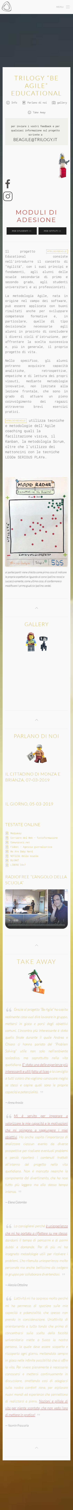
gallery (59, 102)
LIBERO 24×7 (18, 864)
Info (11, 102)
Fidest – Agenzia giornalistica (31, 846)
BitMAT (14, 860)
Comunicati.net (20, 842)
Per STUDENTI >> (21, 231)
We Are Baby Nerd (21, 851)
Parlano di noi (34, 102)
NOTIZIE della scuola (24, 856)
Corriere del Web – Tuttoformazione (34, 837)
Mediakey (16, 833)
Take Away (36, 112)
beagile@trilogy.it (35, 139)
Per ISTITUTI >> (52, 231)
